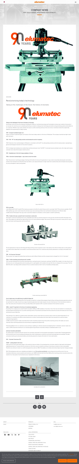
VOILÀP (4, 424)
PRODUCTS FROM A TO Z (33, 424)
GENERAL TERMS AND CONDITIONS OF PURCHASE (38, 446)
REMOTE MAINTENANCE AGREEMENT (35, 444)
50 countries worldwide (41, 351)
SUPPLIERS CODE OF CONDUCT (34, 450)
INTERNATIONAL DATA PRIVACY (34, 440)
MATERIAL (30, 428)
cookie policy (71, 454)
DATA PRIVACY (31, 438)
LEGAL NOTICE (31, 434)
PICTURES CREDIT (32, 436)
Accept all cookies (72, 460)
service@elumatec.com (58, 426)
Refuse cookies (62, 460)
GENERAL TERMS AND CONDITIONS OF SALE (37, 442)
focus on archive (31, 12)
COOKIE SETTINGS (32, 448)
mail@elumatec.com (58, 424)
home (24, 12)
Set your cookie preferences (8, 460)
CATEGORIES (30, 426)
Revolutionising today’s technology (46, 12)
